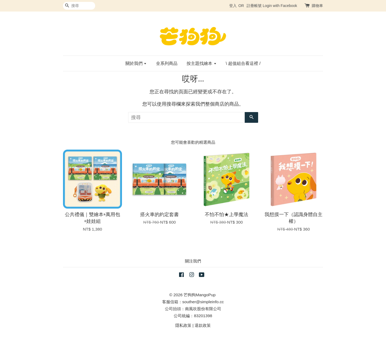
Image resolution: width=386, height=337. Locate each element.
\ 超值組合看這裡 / (243, 63)
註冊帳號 (254, 5)
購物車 (317, 5)
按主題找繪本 (201, 63)
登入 (233, 5)
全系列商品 (166, 63)
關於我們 (136, 63)
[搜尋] (79, 6)
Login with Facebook (280, 5)
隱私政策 (183, 325)
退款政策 (203, 325)
